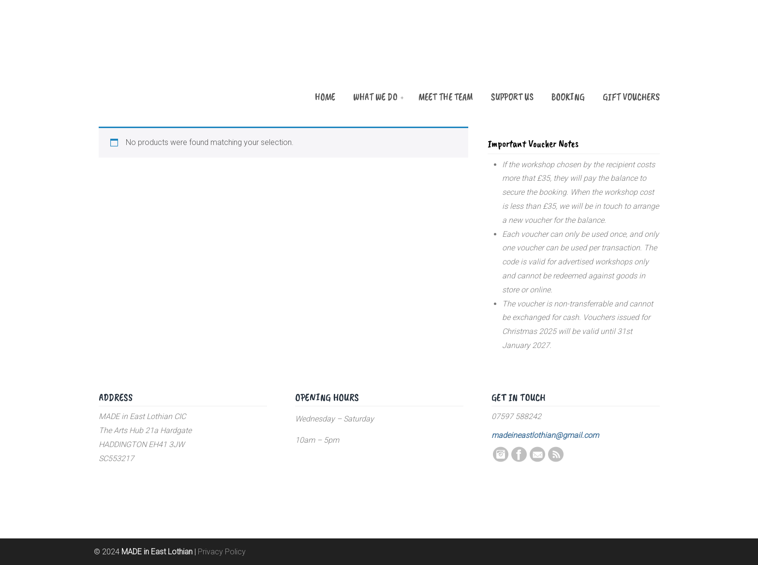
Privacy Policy (222, 551)
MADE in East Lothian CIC (147, 59)
